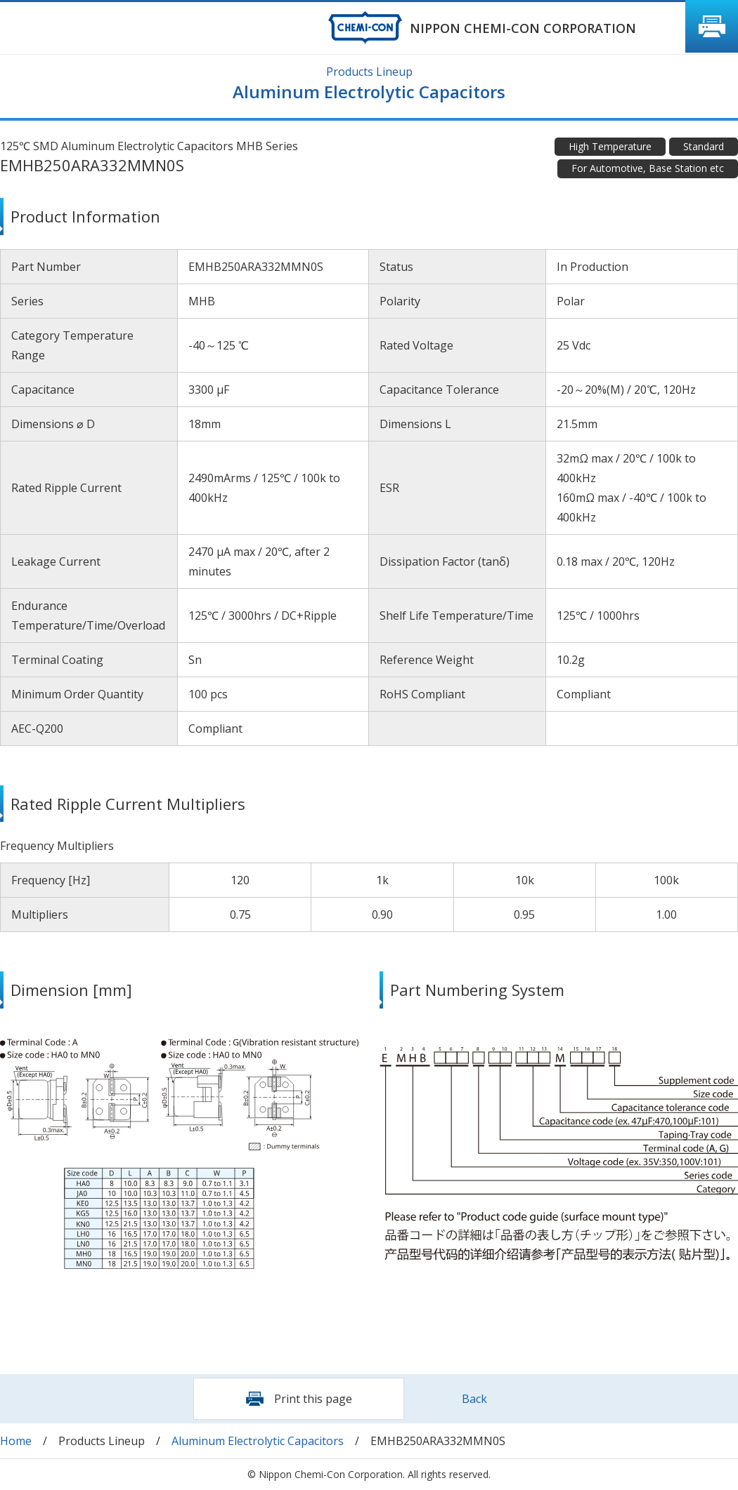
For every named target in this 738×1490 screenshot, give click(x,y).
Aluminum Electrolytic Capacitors (257, 1441)
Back (474, 1398)
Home (16, 1441)
